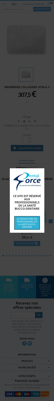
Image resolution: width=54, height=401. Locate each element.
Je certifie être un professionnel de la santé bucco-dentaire (27, 222)
